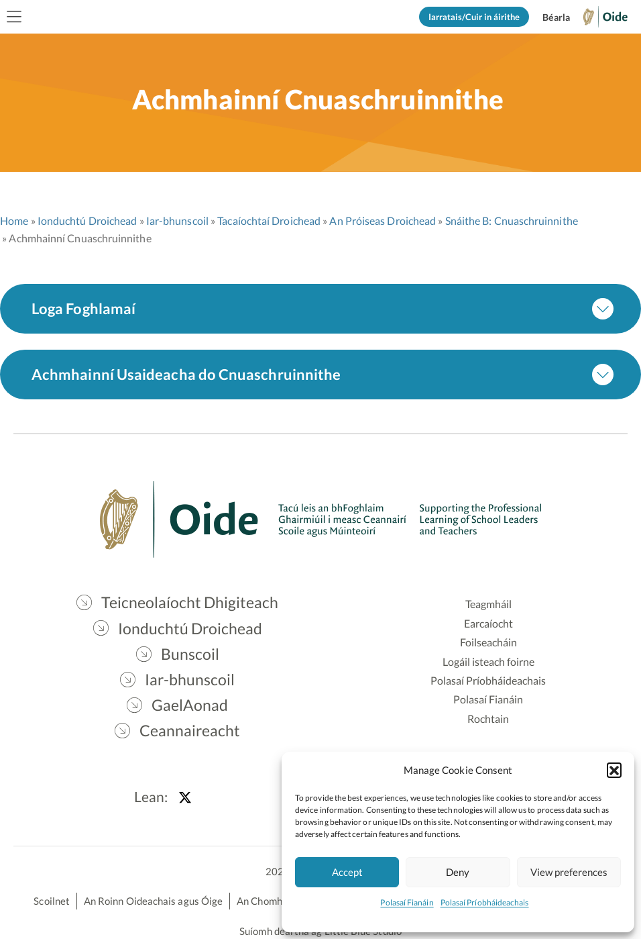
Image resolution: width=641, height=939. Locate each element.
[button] (614, 770)
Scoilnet (52, 901)
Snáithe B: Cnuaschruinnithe (511, 220)
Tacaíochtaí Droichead (268, 220)
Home (14, 220)
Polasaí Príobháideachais (485, 902)
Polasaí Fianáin (406, 902)
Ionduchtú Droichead (87, 220)
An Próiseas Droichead (382, 220)
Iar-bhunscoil (177, 220)
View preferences (568, 872)
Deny (457, 872)
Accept (347, 872)
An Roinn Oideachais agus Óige (153, 901)
